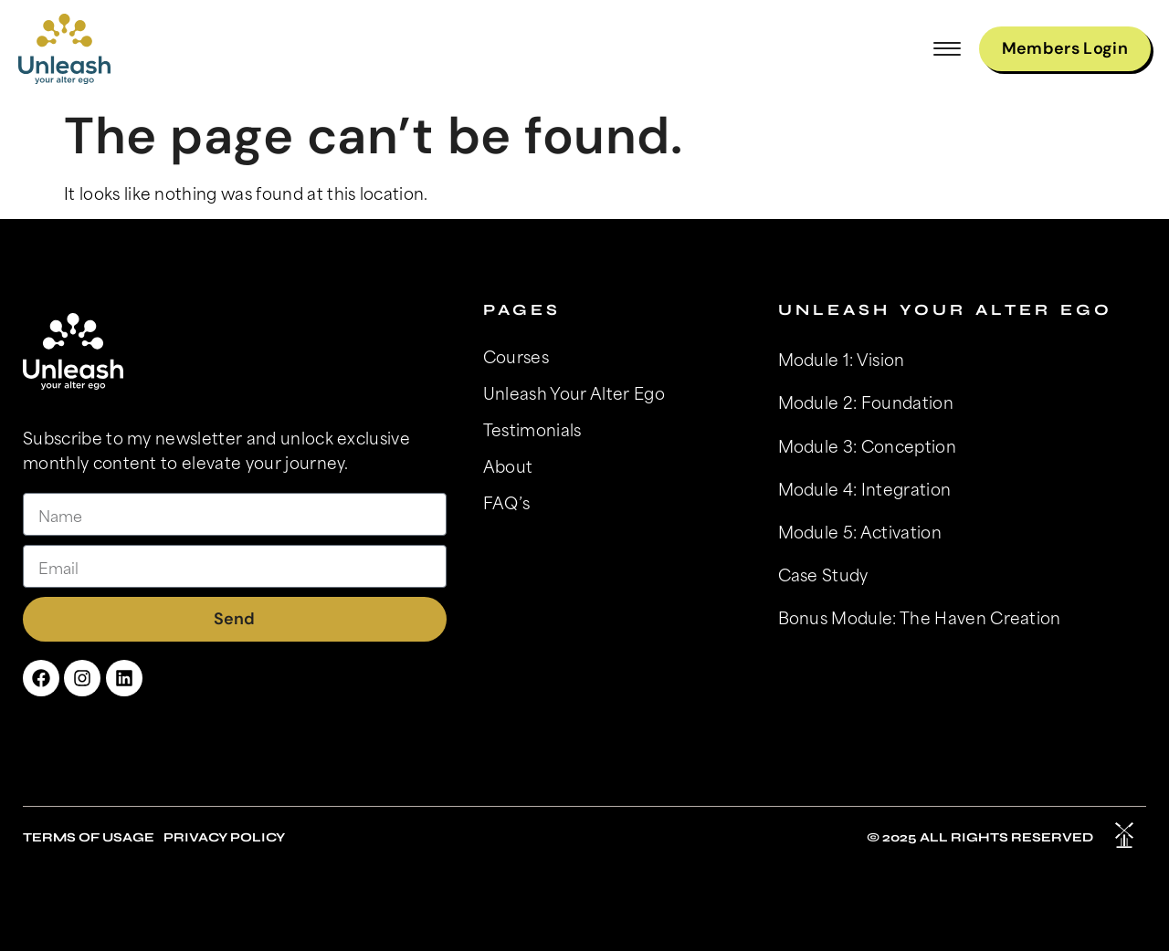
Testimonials (532, 429)
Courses (516, 356)
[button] (947, 49)
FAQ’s (507, 502)
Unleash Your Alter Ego (574, 392)
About (508, 465)
